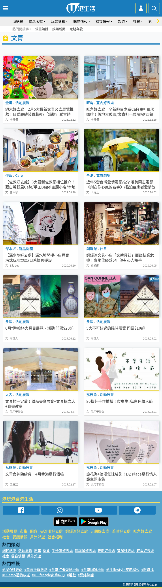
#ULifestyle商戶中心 (48, 574)
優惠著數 (36, 21)
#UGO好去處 (12, 569)
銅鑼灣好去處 (76, 531)
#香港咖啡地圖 (92, 569)
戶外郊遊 (37, 536)
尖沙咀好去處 (51, 531)
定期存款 (76, 28)
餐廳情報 (19, 536)
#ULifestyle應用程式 (122, 569)
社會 (136, 21)
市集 (23, 531)
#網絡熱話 (86, 574)
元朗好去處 (99, 531)
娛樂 (121, 21)
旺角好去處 (142, 531)
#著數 (71, 574)
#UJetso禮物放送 (16, 574)
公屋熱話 (41, 28)
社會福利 (55, 536)
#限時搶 (147, 569)
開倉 (34, 531)
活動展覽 (9, 531)
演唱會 (18, 21)
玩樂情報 (58, 21)
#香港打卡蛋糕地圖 (64, 569)
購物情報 (80, 21)
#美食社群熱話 (35, 569)
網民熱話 (9, 550)
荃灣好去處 (121, 531)
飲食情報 (103, 21)
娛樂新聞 (59, 28)
